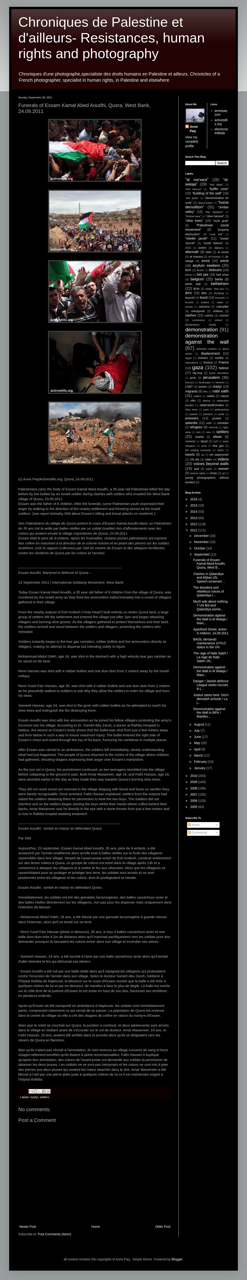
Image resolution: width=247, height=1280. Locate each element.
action (202, 247)
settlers (44, 1097)
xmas (213, 473)
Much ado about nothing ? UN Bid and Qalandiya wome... (210, 605)
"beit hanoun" (193, 189)
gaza (197, 367)
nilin (193, 400)
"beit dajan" (216, 184)
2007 (194, 794)
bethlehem (220, 284)
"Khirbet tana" (193, 216)
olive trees (191, 409)
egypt (188, 358)
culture (218, 320)
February (201, 761)
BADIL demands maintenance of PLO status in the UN (209, 643)
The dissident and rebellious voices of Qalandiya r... (208, 591)
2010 (194, 776)
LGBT (189, 386)
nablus (197, 396)
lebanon (220, 382)
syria (204, 445)
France (224, 362)
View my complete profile (191, 141)
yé (223, 473)
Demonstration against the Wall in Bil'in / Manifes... (209, 712)
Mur (205, 391)
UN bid (194, 459)
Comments (197, 832)
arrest (205, 261)
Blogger (177, 1259)
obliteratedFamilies (212, 405)
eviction (203, 358)
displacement (210, 353)
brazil (203, 297)
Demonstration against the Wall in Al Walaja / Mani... (210, 619)
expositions (191, 362)
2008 (194, 788)
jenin (193, 377)
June (198, 737)
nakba (210, 396)
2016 (194, 499)
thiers (220, 450)
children (218, 311)
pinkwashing (222, 409)
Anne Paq (194, 129)
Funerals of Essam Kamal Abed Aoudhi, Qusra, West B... (209, 563)
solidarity (190, 441)
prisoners (192, 418)
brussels (220, 297)
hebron (224, 368)
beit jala (202, 274)
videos (223, 459)
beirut (188, 274)
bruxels (189, 302)
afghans (218, 247)
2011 (194, 530)
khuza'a (189, 382)
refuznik (213, 427)
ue (202, 454)
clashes (190, 315)
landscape (205, 382)
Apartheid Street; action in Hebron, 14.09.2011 (210, 631)
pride (221, 414)
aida (208, 252)
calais (220, 302)
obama (206, 400)
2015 (194, 505)
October (200, 548)
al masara (196, 256)
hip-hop (197, 373)
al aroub (223, 252)
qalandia (191, 423)
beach (200, 270)
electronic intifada (221, 131)
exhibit (219, 358)
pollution (208, 414)
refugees (196, 427)
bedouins (215, 270)
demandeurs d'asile (200, 324)
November (201, 542)
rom (198, 432)
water (209, 469)
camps (189, 306)
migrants (191, 391)
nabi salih (220, 391)
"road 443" (216, 234)
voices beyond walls (211, 464)
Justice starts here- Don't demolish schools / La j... (210, 699)
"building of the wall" (207, 193)
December (201, 536)
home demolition (219, 373)
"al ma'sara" (196, 180)
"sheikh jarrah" (196, 238)
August (199, 724)
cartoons (204, 306)
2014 (194, 511)
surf (215, 441)
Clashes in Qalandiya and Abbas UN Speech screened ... (209, 577)
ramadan (223, 423)
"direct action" (205, 202)
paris (206, 409)
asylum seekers (206, 265)
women (223, 468)
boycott (190, 297)
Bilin (204, 293)
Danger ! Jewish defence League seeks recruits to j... (210, 685)
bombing (219, 293)
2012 (194, 524)
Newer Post (27, 1226)
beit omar (222, 274)
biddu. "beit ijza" (214, 288)
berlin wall (193, 284)
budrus (205, 302)
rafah (209, 423)
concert (224, 315)
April (197, 749)
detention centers (206, 348)
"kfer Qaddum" (214, 212)
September (202, 554)
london (203, 386)
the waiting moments (198, 450)
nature (224, 396)
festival (208, 362)
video (208, 459)
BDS (188, 270)
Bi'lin (196, 288)
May (197, 743)
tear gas (218, 445)
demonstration (201, 329)
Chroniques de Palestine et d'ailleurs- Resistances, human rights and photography (111, 37)
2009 (194, 782)
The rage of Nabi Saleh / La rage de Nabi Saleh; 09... (210, 657)
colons (209, 315)
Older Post (162, 1226)
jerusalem (211, 377)
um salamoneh (219, 454)
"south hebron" (213, 243)
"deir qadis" (192, 198)
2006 (194, 800)
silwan (217, 437)
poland (194, 414)
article (224, 261)
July (197, 730)
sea (209, 432)
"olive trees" (194, 220)
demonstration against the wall (207, 339)
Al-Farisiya (214, 256)
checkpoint (198, 311)
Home (95, 1226)
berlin (219, 279)
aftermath (192, 252)
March (199, 755)
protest (216, 418)
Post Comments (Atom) (54, 1234)
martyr (34, 1097)
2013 (188, 247)
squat (204, 441)
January (200, 768)
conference (198, 320)
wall (196, 468)
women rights (197, 473)
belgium (197, 279)
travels (190, 454)
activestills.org (221, 122)
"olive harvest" (215, 216)
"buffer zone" (219, 189)
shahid (199, 437)
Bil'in (188, 293)
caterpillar (222, 306)
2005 (194, 807)
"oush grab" (221, 220)
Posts (194, 825)
